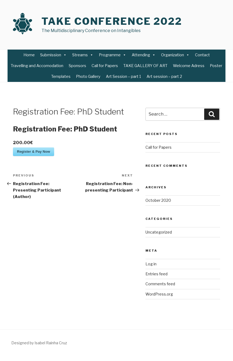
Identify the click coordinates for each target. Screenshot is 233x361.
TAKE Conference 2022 (111, 21)
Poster (216, 65)
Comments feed (160, 284)
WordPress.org (159, 294)
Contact (202, 55)
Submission (53, 55)
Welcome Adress (188, 65)
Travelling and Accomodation (37, 65)
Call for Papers (105, 65)
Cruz (62, 343)
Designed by (22, 343)
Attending (144, 55)
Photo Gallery (88, 76)
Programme (112, 55)
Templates (61, 76)
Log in (151, 264)
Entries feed (156, 274)
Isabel (39, 343)
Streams (82, 55)
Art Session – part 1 (123, 76)
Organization (175, 55)
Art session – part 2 (164, 76)
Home (29, 55)
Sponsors (77, 65)
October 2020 (158, 200)
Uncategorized (158, 232)
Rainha (51, 343)
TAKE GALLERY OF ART (145, 65)
